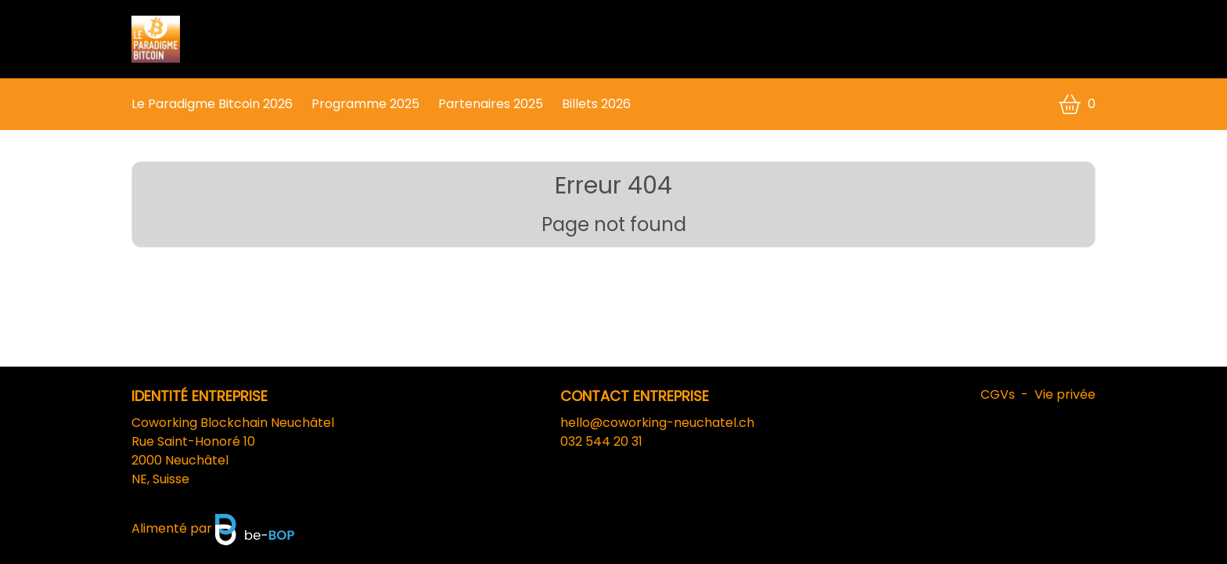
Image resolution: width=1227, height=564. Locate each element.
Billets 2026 (596, 104)
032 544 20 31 (601, 441)
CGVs (998, 394)
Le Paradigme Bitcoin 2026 (212, 104)
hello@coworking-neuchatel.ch (657, 423)
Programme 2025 (365, 104)
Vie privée (1065, 394)
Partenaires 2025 (490, 104)
